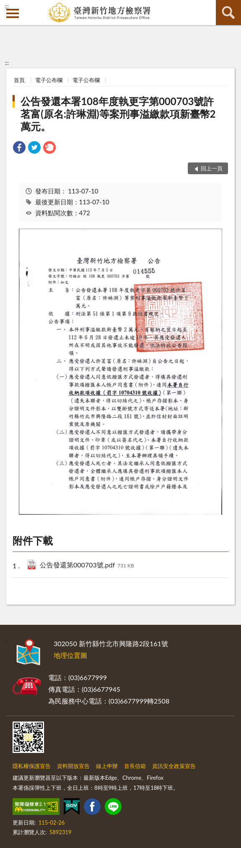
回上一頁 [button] (212, 168)
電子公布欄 (48, 80)
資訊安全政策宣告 (174, 766)
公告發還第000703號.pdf (87, 565)
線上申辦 (107, 766)
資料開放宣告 (73, 766)
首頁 (19, 80)
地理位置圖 (70, 655)
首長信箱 (135, 766)
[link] (19, 148)
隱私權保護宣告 (32, 766)
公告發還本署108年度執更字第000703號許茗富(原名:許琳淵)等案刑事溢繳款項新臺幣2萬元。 (118, 113)
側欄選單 (12, 13)
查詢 (228, 12)
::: (7, 6)
